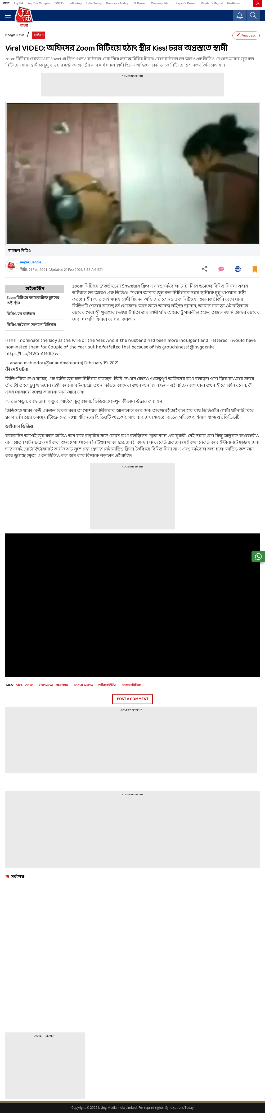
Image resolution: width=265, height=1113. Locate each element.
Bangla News (14, 35)
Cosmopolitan (160, 3)
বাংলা (6, 3)
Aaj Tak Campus (39, 3)
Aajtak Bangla (30, 262)
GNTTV (59, 3)
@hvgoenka (202, 347)
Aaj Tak (19, 3)
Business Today (117, 3)
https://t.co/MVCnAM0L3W (31, 354)
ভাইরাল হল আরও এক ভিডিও (99, 293)
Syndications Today (179, 1107)
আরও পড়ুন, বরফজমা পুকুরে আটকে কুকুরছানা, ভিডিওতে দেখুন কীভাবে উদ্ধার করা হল (83, 402)
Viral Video (24, 685)
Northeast (234, 3)
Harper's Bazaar (185, 3)
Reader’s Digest (212, 3)
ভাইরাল (39, 35)
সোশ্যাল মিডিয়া (131, 685)
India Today (94, 3)
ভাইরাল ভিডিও (107, 685)
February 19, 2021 (101, 363)
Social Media (83, 685)
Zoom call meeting (53, 685)
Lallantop (75, 3)
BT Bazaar (139, 3)
